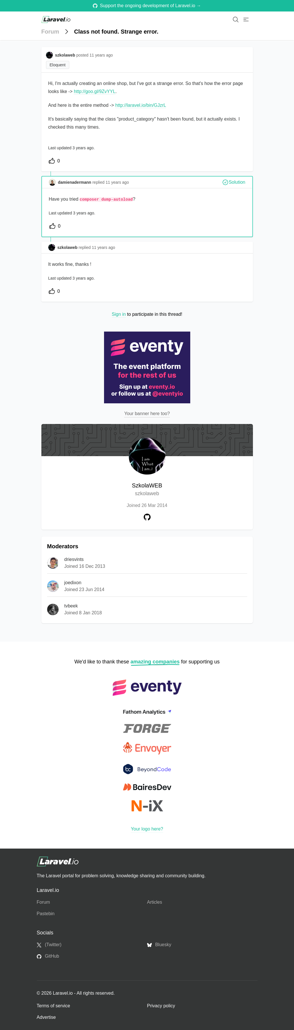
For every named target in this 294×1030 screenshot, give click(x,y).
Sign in (119, 314)
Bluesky (159, 944)
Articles (154, 902)
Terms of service (53, 1005)
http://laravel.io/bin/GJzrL (140, 105)
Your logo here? (147, 828)
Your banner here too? (147, 413)
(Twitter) (49, 944)
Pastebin (46, 913)
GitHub (48, 956)
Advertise (46, 1017)
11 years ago (117, 182)
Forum (50, 31)
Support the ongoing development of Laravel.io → (147, 5)
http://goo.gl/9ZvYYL (95, 91)
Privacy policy (161, 1005)
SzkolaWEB (147, 489)
